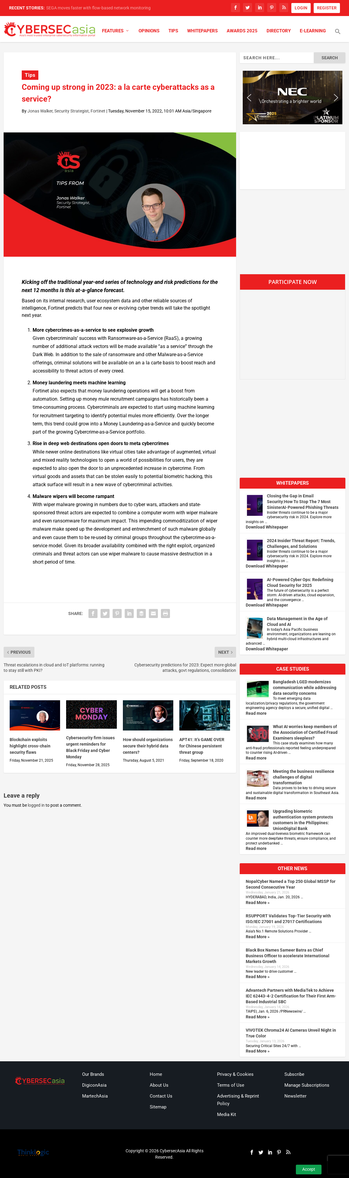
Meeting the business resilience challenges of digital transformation (303, 777)
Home (156, 1074)
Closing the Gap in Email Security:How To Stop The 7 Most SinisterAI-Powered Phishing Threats (302, 501)
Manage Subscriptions (306, 1085)
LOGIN (301, 7)
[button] (338, 35)
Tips (173, 31)
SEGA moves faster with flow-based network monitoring (98, 7)
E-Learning (313, 31)
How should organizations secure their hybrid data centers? (148, 746)
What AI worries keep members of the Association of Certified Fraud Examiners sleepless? (305, 732)
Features (112, 31)
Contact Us (161, 1096)
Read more (256, 713)
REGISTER (327, 7)
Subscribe (294, 1074)
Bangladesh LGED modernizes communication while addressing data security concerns (304, 687)
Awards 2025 (242, 31)
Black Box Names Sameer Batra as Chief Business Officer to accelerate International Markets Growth (287, 956)
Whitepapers (202, 31)
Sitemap (158, 1107)
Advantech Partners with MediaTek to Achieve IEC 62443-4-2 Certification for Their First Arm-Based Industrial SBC (291, 996)
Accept (308, 1169)
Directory (279, 31)
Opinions (149, 31)
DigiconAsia (94, 1085)
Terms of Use (230, 1085)
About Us (159, 1085)
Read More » (258, 902)
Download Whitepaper (267, 527)
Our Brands (93, 1074)
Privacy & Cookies (235, 1074)
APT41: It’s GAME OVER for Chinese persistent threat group (201, 746)
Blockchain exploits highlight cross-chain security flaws (30, 746)
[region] (293, 97)
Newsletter (295, 1096)
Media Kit (226, 1114)
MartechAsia (95, 1096)
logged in (36, 805)
